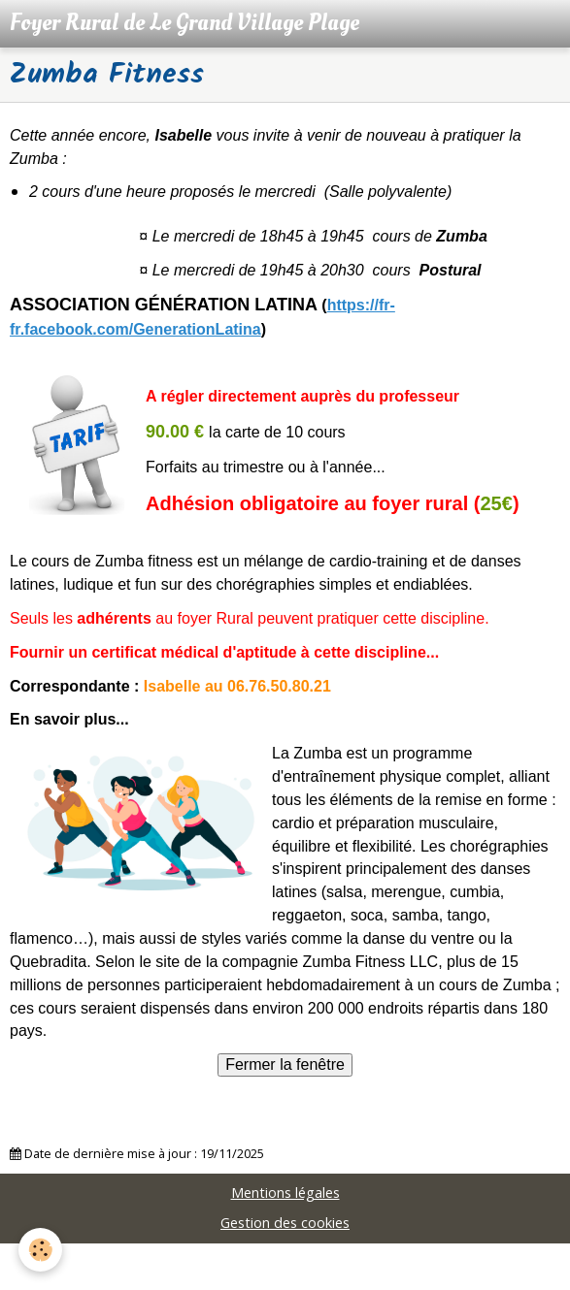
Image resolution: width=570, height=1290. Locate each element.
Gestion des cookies (285, 1222)
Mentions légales (285, 1192)
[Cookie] (41, 1250)
